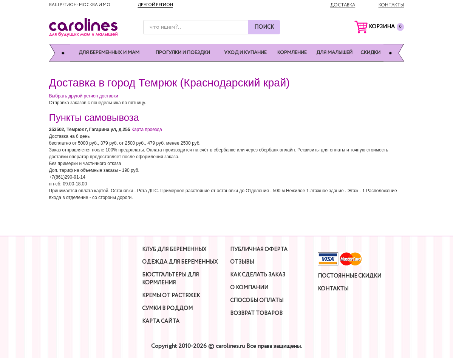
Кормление (292, 52)
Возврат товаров (256, 313)
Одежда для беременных (180, 262)
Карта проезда (146, 129)
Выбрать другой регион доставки (83, 96)
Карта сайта (160, 321)
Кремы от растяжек (171, 295)
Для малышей (334, 52)
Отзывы (242, 262)
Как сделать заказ (257, 275)
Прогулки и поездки (183, 52)
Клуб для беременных (174, 249)
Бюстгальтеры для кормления (170, 279)
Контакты (391, 5)
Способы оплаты (256, 300)
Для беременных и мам (109, 52)
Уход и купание (245, 52)
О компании (249, 288)
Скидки (370, 52)
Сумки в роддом (167, 308)
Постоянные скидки (349, 276)
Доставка (342, 5)
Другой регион (155, 5)
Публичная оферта (259, 249)
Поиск (264, 27)
